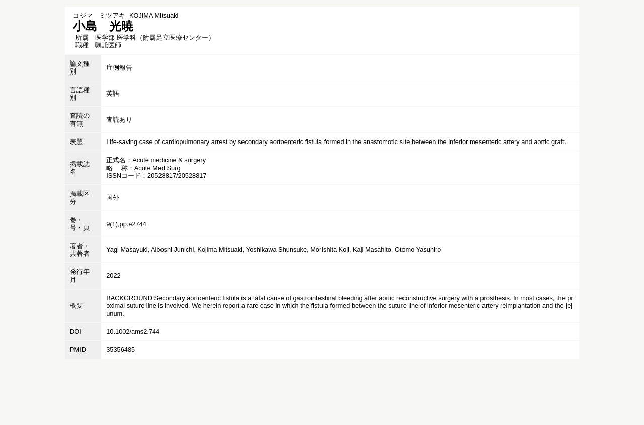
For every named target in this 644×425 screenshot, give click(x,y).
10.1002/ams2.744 (132, 331)
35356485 (120, 349)
